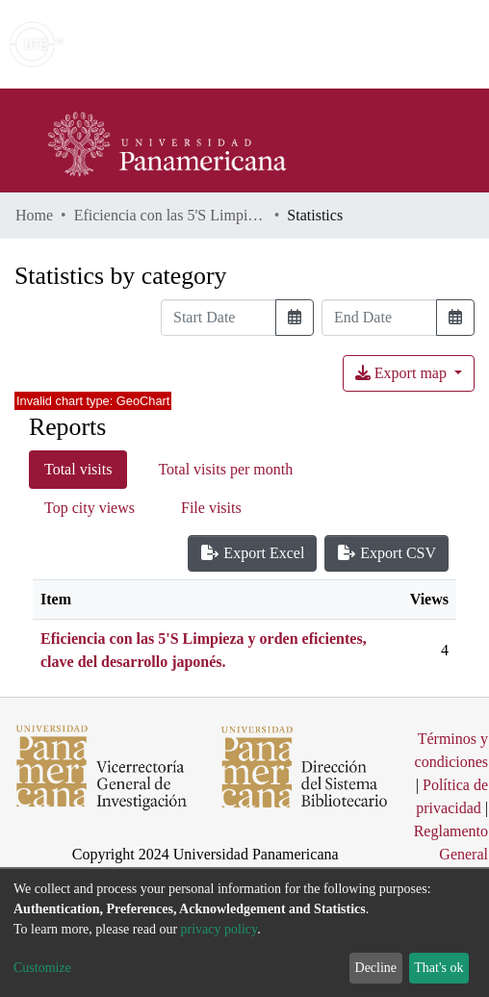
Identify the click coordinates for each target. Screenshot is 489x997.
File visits (211, 507)
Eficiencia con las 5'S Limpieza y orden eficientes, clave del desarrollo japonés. (170, 215)
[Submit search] (334, 44)
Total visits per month (225, 469)
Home (34, 215)
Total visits (78, 469)
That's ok (438, 967)
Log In (402, 44)
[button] (362, 44)
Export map (402, 373)
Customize (42, 967)
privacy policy (219, 929)
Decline (376, 967)
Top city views (89, 507)
